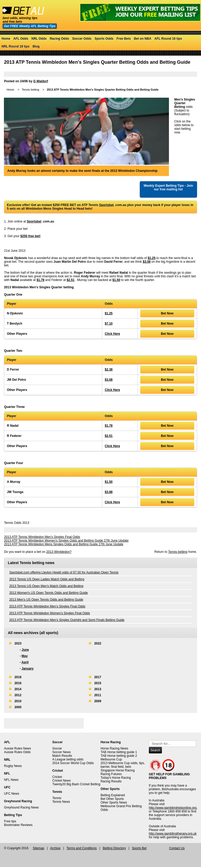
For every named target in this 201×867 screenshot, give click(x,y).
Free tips (10, 821)
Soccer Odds (82, 38)
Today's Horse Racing (116, 778)
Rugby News (13, 766)
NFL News (11, 780)
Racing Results (111, 781)
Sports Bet (139, 848)
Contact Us (177, 848)
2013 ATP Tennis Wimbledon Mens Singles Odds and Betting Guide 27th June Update (63, 544)
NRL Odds (38, 38)
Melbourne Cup (111, 759)
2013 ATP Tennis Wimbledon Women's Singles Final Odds (49, 613)
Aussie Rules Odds (17, 752)
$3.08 (146, 261)
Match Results (62, 756)
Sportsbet (106, 205)
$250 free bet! (30, 236)
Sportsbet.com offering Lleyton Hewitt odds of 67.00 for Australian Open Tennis (63, 572)
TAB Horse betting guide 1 (119, 752)
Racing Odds (59, 38)
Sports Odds (104, 38)
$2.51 (71, 280)
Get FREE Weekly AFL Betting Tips (30, 26)
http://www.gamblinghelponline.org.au (175, 808)
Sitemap (38, 848)
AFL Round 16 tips (168, 38)
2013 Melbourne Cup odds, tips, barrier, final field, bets (123, 765)
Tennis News (61, 802)
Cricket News (61, 780)
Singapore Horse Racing (118, 770)
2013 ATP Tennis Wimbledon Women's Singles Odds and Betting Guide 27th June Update (66, 540)
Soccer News (61, 752)
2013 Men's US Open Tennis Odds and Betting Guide (46, 599)
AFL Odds (20, 38)
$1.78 (40, 280)
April (24, 662)
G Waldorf (40, 81)
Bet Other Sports (112, 799)
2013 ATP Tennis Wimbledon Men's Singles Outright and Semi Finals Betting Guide (66, 620)
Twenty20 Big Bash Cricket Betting (76, 784)
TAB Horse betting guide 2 (119, 756)
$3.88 (109, 492)
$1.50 (116, 280)
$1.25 (151, 258)
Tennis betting (30, 89)
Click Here (112, 334)
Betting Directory (114, 848)
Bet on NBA (142, 38)
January (28, 668)
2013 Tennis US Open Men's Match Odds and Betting (46, 586)
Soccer (57, 748)
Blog (36, 46)
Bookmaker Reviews (18, 825)
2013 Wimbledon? (59, 552)
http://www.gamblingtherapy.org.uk (173, 833)
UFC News (11, 793)
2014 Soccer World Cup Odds (73, 763)
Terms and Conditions (81, 848)
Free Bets (124, 38)
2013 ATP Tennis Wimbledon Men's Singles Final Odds (42, 537)
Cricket (57, 777)
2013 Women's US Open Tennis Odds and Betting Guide (48, 593)
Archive (55, 848)
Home (6, 38)
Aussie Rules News (17, 748)
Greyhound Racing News (21, 807)
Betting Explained (113, 795)
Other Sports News (114, 802)
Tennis (57, 798)
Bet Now (167, 313)
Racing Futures (111, 774)
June (25, 650)
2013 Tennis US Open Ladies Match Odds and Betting (46, 579)
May (25, 656)
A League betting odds (67, 759)
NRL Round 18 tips (15, 46)
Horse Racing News (114, 748)
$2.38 (109, 369)
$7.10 (109, 323)
